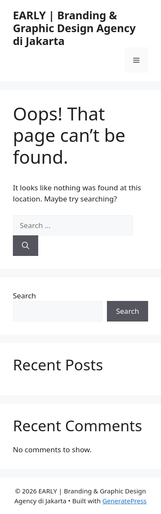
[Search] (25, 245)
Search (24, 296)
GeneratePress (124, 500)
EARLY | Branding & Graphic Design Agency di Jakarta (74, 28)
